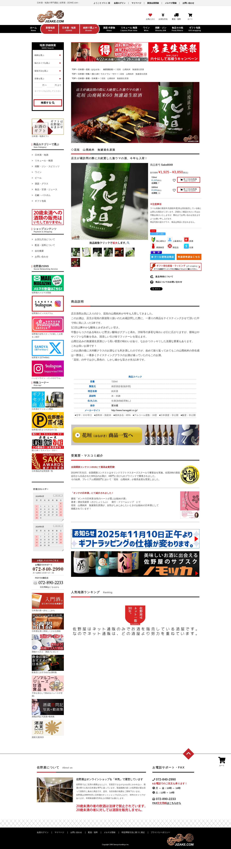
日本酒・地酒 (41, 155)
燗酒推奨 (157, 247)
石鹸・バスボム (43, 195)
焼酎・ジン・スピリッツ (47, 166)
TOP (74, 69)
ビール (38, 178)
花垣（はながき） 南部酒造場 (99, 69)
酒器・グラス (41, 183)
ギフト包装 (40, 201)
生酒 (188, 247)
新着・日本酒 (91, 78)
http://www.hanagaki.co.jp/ (124, 410)
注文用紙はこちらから (49, 587)
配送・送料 (93, 832)
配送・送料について (45, 245)
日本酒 (81, 69)
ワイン (38, 172)
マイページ (136, 3)
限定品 (173, 247)
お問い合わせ (188, 3)
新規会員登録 (153, 3)
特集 (88, 74)
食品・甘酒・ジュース (46, 189)
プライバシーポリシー (160, 832)
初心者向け (158, 241)
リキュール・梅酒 (44, 160)
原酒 (188, 241)
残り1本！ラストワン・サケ (104, 74)
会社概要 (39, 251)
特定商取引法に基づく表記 (133, 832)
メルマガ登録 (170, 3)
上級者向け (174, 241)
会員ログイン (119, 3)
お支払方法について (45, 239)
